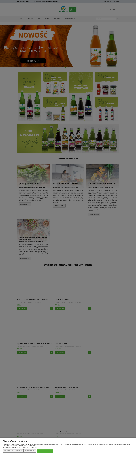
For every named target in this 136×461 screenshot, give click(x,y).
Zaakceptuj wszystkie (45, 451)
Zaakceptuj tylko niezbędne (13, 451)
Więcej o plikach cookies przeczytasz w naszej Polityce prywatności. (20, 447)
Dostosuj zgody (30, 451)
